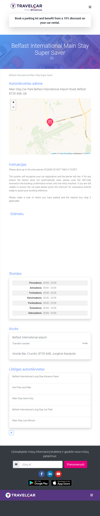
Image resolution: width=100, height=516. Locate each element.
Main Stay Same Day (22, 400)
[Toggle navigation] (90, 7)
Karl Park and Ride (21, 389)
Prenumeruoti (75, 464)
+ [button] (13, 102)
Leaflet (53, 153)
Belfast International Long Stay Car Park (32, 411)
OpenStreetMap (65, 153)
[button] (11, 432)
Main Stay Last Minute (23, 422)
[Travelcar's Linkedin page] (50, 474)
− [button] (13, 107)
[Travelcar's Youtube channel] (58, 474)
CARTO (87, 153)
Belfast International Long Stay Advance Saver (35, 378)
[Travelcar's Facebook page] (41, 474)
